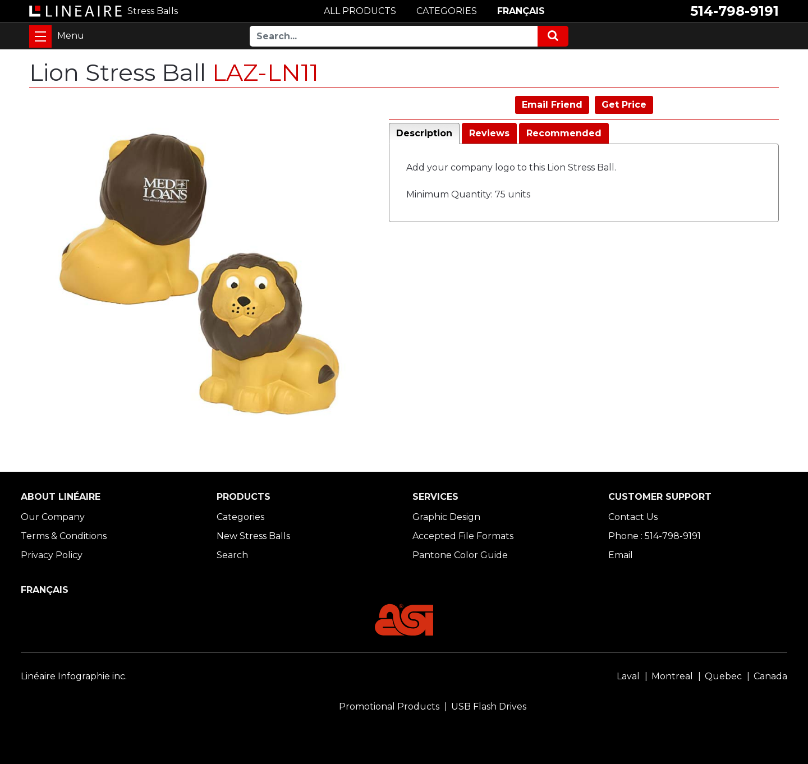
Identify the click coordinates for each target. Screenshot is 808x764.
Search (232, 555)
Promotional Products (389, 706)
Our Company (53, 517)
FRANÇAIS (521, 11)
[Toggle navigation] (40, 36)
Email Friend (552, 104)
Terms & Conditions (64, 536)
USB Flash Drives (488, 706)
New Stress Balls (253, 536)
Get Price (624, 104)
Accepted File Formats (462, 536)
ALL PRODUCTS (360, 11)
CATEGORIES (446, 11)
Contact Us (633, 517)
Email (620, 555)
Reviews (489, 133)
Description (424, 133)
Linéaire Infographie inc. (74, 676)
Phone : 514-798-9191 (654, 536)
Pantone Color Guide (460, 555)
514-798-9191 (734, 11)
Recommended (564, 133)
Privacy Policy (51, 555)
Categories (240, 517)
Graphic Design (446, 517)
